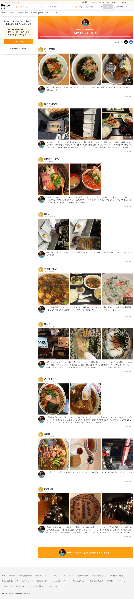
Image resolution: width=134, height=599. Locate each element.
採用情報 (110, 581)
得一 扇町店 (49, 49)
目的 (108, 2)
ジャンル (101, 2)
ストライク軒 (50, 379)
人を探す (84, 2)
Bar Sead (48, 489)
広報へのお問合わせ (99, 576)
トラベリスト (54, 586)
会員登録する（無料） (18, 48)
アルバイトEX (7, 586)
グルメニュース (126, 2)
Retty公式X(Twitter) (96, 581)
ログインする (18, 42)
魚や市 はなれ (50, 104)
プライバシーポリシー (52, 576)
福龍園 (47, 434)
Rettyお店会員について (10, 581)
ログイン (128, 6)
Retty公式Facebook (79, 581)
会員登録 (120, 6)
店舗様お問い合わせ (116, 576)
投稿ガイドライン (43, 581)
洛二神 (47, 324)
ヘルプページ (120, 581)
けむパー (48, 214)
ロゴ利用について (27, 581)
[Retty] (5, 6)
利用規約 (38, 576)
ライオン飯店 (50, 269)
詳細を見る (127, 96)
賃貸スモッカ (19, 586)
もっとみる (128, 81)
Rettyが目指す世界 (25, 576)
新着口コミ (115, 2)
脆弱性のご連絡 (83, 576)
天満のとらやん (51, 159)
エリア (93, 2)
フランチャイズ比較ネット (37, 586)
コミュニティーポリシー (61, 581)
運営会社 (12, 576)
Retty (4, 576)
